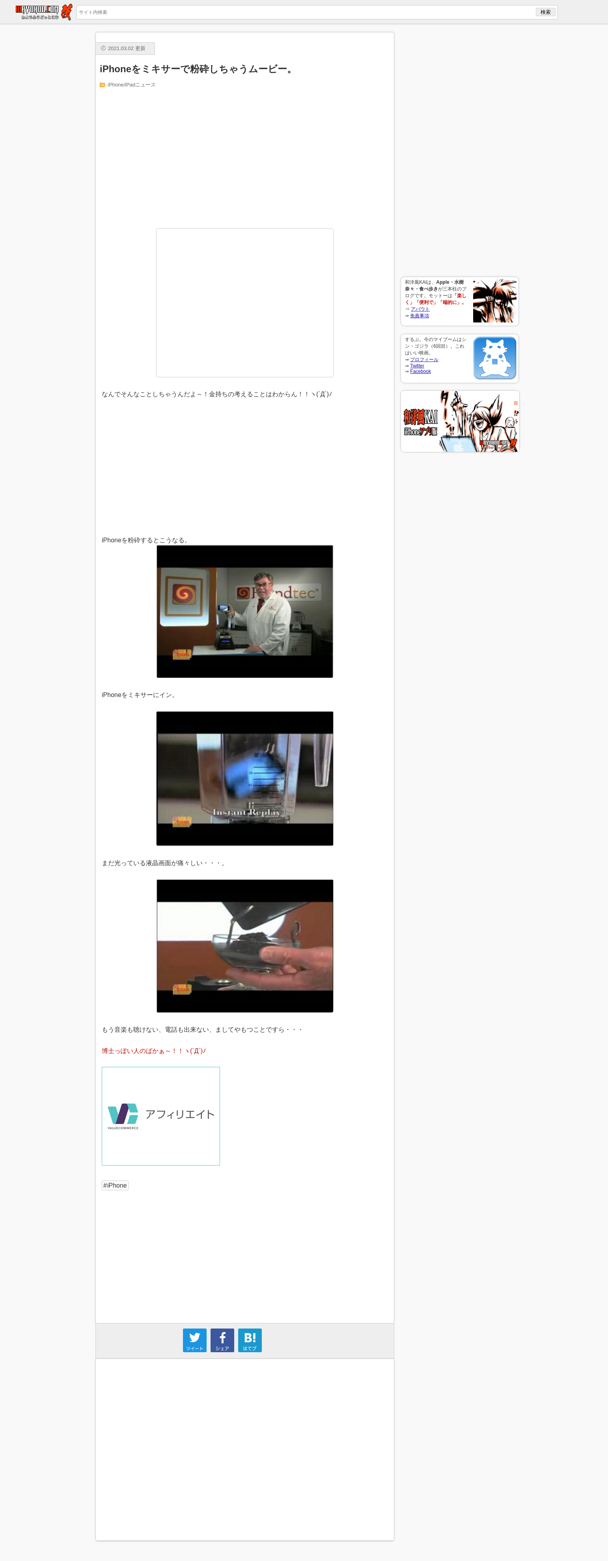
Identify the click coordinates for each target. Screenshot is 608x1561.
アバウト (420, 309)
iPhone (117, 1185)
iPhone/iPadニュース (132, 85)
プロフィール (424, 359)
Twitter (417, 366)
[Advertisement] (460, 150)
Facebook (420, 371)
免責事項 (419, 316)
